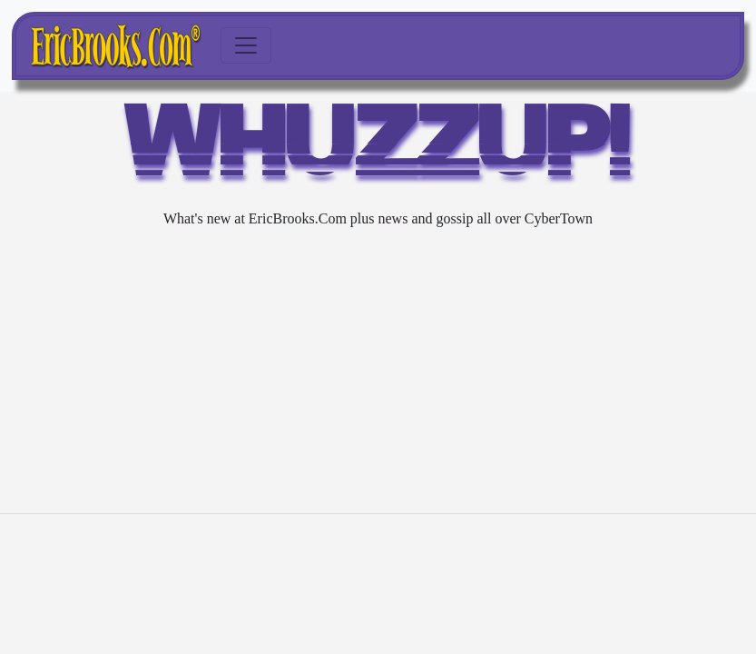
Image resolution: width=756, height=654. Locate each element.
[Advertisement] (378, 371)
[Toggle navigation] (246, 45)
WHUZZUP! (378, 149)
